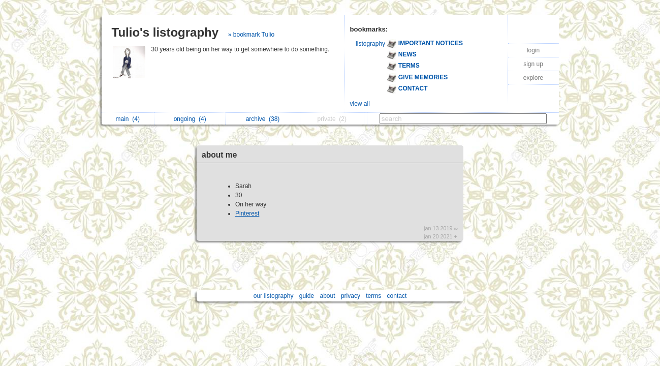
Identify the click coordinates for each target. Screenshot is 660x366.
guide (306, 295)
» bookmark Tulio (251, 34)
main (128, 119)
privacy (350, 295)
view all (360, 103)
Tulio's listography (165, 32)
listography (370, 43)
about (327, 295)
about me (219, 154)
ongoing (190, 119)
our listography (274, 295)
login (533, 50)
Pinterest (247, 213)
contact (397, 295)
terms (373, 295)
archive (263, 119)
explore (533, 77)
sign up (533, 64)
